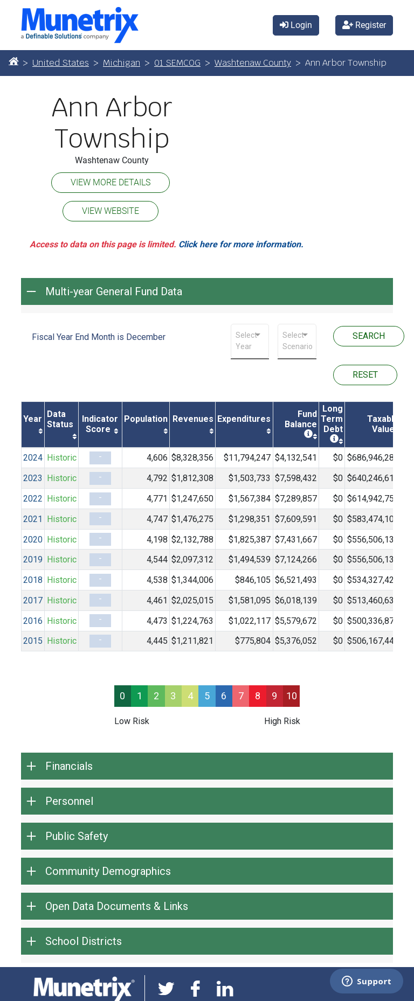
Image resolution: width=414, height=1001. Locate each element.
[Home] (13, 61)
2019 (33, 559)
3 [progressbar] (173, 695)
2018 (33, 580)
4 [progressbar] (190, 695)
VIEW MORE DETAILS (110, 182)
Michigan (121, 62)
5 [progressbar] (207, 695)
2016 (33, 621)
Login (296, 25)
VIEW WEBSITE (110, 211)
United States (60, 62)
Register (364, 25)
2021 (33, 519)
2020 (33, 539)
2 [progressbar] (156, 695)
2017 (33, 600)
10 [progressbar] (291, 695)
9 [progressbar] (274, 695)
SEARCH (369, 336)
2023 (33, 478)
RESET (365, 375)
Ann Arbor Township (112, 123)
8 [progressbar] (257, 695)
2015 (33, 641)
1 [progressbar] (139, 695)
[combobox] (250, 341)
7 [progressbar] (241, 695)
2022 (33, 498)
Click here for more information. (240, 244)
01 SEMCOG (177, 62)
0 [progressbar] (122, 695)
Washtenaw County (253, 62)
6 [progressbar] (223, 695)
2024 (33, 458)
